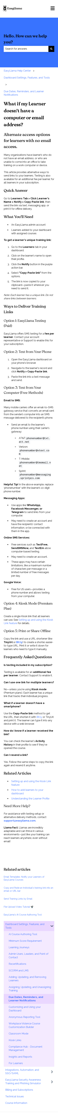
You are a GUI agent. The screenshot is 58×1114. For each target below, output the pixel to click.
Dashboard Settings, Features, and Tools (27, 77)
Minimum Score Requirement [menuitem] (25, 940)
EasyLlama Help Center (17, 70)
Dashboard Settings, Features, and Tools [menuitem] (24, 926)
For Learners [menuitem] (16, 1063)
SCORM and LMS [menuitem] (19, 970)
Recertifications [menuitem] (17, 963)
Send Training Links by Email (18, 899)
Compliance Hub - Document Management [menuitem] (25, 1048)
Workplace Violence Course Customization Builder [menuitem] (24, 1025)
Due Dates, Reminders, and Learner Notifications (24, 93)
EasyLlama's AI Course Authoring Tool (23, 914)
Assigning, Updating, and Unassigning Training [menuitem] (30, 989)
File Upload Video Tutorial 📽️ (18, 907)
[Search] (51, 49)
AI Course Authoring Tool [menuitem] (23, 934)
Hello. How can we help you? (25, 39)
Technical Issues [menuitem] (14, 1096)
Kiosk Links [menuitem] (15, 1040)
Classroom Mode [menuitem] (18, 1033)
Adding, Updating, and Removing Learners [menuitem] (27, 979)
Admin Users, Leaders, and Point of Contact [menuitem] (28, 955)
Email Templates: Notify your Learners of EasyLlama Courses (24, 878)
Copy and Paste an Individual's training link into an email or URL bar (28, 889)
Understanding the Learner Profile (30, 798)
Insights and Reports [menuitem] (20, 1056)
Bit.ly (39, 717)
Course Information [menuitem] (16, 1102)
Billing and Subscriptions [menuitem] (19, 1089)
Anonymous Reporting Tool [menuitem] (24, 1017)
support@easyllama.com (20, 820)
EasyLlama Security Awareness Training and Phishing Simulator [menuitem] (23, 1081)
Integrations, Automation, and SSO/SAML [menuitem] (22, 1071)
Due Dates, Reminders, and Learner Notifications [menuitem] (26, 999)
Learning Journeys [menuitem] (19, 947)
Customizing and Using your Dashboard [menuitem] (25, 1009)
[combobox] (26, 49)
